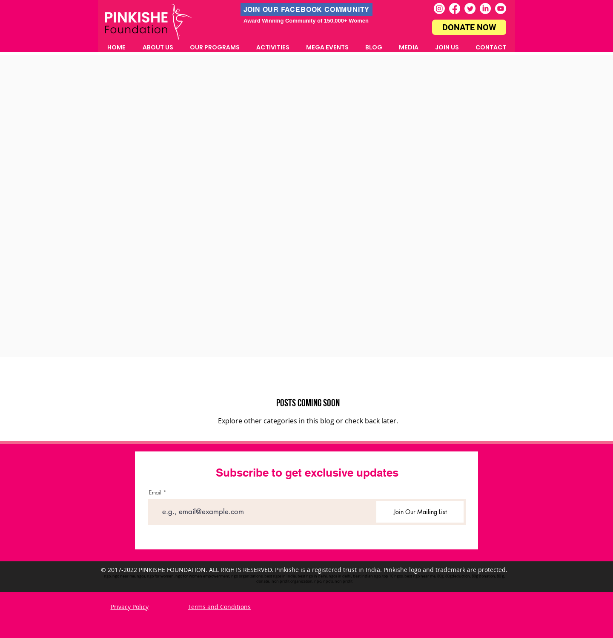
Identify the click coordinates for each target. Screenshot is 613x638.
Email (155, 492)
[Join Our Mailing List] (420, 512)
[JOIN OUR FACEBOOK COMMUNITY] (306, 9)
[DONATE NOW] (469, 27)
